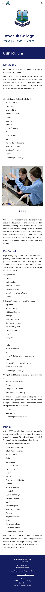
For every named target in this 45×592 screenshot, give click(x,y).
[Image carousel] (22, 189)
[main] (22, 38)
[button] (3, 3)
